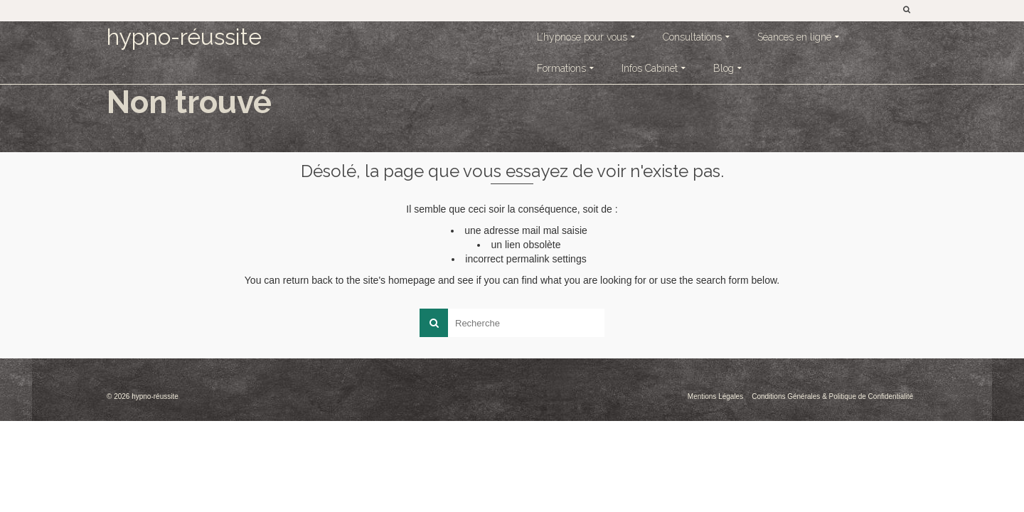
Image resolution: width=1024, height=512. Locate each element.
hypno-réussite (184, 36)
